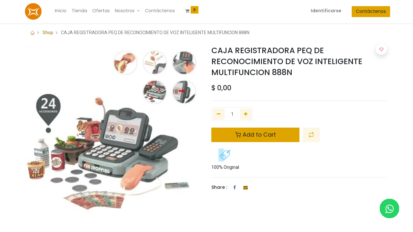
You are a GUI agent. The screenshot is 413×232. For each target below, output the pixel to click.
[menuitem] (63, 11)
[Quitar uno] (219, 114)
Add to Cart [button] (255, 135)
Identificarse (323, 10)
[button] (311, 135)
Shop (48, 32)
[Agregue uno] (246, 114)
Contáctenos (369, 11)
